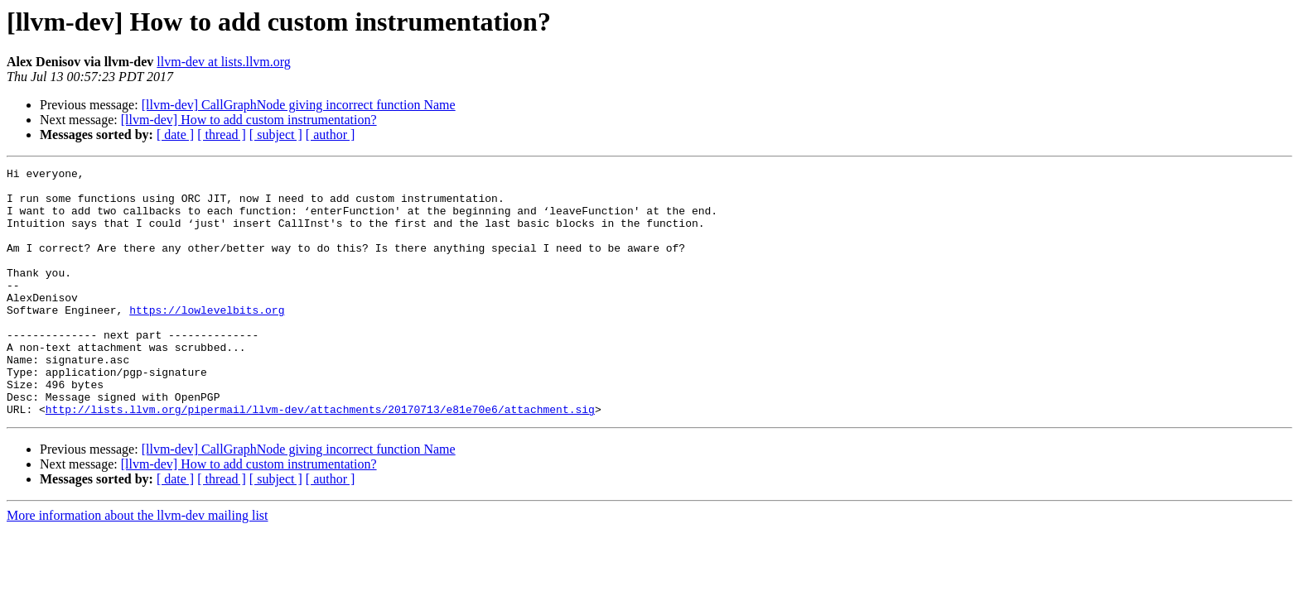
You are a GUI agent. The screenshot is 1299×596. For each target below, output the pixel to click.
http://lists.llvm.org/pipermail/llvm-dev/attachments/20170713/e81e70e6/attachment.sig (320, 458)
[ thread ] (221, 134)
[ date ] (175, 134)
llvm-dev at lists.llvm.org (223, 62)
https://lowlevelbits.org (206, 339)
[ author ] (330, 134)
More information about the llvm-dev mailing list (137, 565)
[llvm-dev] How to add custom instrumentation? (249, 120)
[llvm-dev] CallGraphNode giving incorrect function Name (299, 105)
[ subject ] (275, 134)
